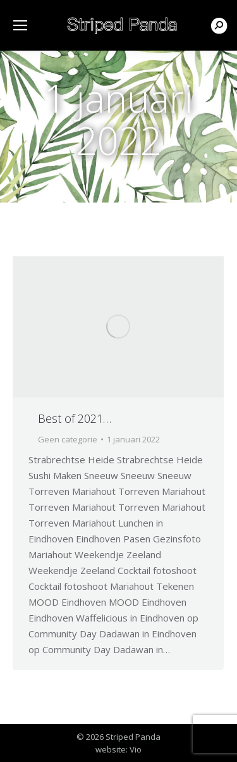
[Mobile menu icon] (20, 25)
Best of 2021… (74, 418)
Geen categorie (67, 439)
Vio (136, 749)
